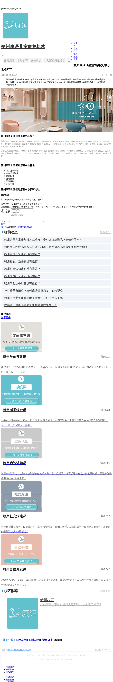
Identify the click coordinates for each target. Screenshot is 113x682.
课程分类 (47, 641)
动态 (75, 54)
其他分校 (8, 641)
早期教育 (22, 60)
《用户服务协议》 (25, 228)
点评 (33, 657)
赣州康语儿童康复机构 (23, 46)
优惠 (38, 657)
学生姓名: (6, 210)
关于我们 (64, 657)
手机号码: (6, 212)
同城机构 (34, 641)
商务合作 (51, 657)
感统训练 (36, 60)
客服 (57, 657)
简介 (75, 46)
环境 (75, 56)
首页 (75, 43)
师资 (75, 59)
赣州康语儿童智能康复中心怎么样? (19, 651)
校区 (75, 51)
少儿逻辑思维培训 (54, 60)
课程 (75, 48)
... (69, 60)
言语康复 (9, 60)
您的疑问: (5, 223)
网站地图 (83, 657)
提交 (3, 226)
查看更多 (105, 233)
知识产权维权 (73, 657)
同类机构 (21, 641)
